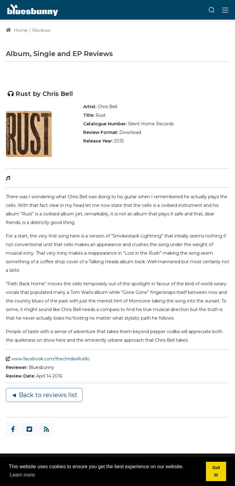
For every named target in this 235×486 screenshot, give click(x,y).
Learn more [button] (22, 474)
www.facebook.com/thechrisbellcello (50, 359)
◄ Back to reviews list (44, 395)
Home (17, 30)
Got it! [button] (216, 471)
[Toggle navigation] (225, 9)
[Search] (211, 9)
